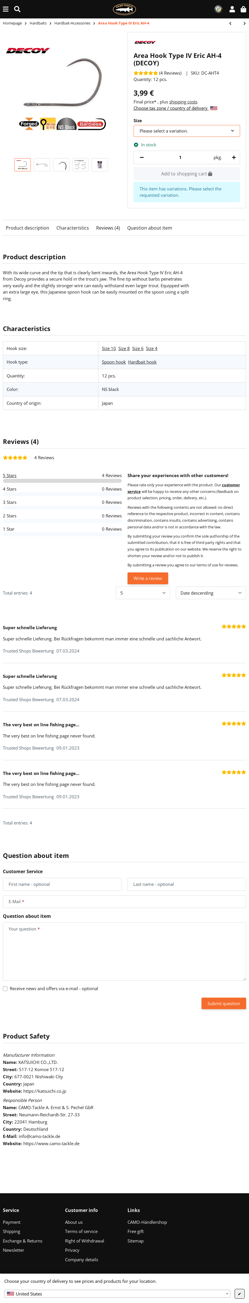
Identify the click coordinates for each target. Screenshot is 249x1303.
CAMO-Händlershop (147, 1222)
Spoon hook (114, 362)
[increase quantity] (233, 157)
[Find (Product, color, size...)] (17, 9)
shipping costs (183, 102)
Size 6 (138, 348)
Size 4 (151, 348)
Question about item (149, 228)
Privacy (72, 1250)
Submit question (224, 1003)
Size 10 (109, 348)
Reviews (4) (108, 228)
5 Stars (9, 475)
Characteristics (72, 228)
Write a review (148, 578)
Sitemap (136, 1241)
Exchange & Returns (22, 1241)
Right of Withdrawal (84, 1241)
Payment (11, 1222)
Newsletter (13, 1250)
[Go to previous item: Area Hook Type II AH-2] (233, 23)
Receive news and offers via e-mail (54, 988)
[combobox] (117, 1294)
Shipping (11, 1231)
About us (74, 1222)
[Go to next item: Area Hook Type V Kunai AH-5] (241, 23)
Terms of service (81, 1231)
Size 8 (124, 348)
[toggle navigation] (5, 9)
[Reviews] (157, 73)
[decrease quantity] (142, 157)
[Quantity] (180, 157)
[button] (232, 9)
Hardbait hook (142, 362)
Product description (27, 228)
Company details (81, 1259)
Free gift (136, 1231)
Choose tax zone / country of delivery (175, 108)
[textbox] (117, 1294)
